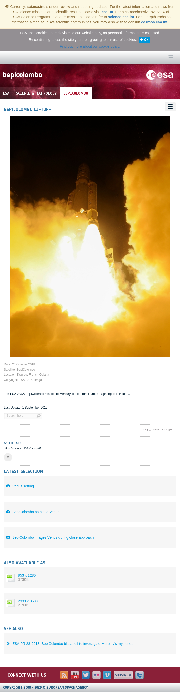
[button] (8, 457)
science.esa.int (121, 17)
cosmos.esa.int (154, 22)
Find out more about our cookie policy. (90, 46)
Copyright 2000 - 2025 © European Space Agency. (45, 687)
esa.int (107, 12)
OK (146, 40)
